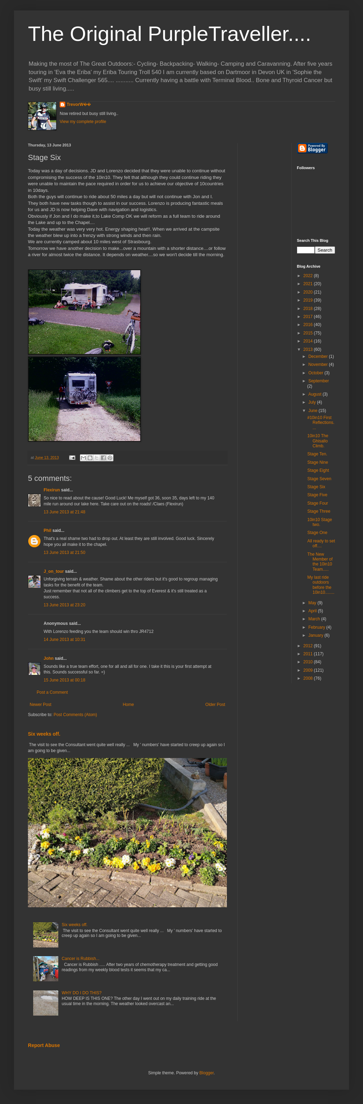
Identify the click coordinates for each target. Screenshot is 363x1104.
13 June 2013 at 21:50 (64, 552)
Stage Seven (319, 478)
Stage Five (317, 494)
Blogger (206, 1072)
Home (128, 704)
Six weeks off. (44, 734)
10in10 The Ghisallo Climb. (317, 440)
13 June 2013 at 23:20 (64, 604)
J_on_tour (54, 571)
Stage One (317, 532)
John (49, 658)
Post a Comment (52, 692)
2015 (308, 333)
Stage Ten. (317, 454)
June (313, 410)
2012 (308, 645)
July (312, 402)
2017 (308, 316)
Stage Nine (317, 462)
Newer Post (40, 704)
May (312, 602)
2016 (308, 324)
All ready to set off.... (321, 543)
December (318, 356)
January (316, 635)
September (318, 380)
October (316, 372)
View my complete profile (83, 121)
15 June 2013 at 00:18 (64, 680)
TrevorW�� (79, 104)
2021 (308, 283)
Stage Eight (318, 470)
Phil (47, 530)
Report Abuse (44, 1045)
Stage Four (317, 503)
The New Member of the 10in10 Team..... (319, 562)
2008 (308, 678)
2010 (308, 661)
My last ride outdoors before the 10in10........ (320, 585)
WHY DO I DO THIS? (82, 992)
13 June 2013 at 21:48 (64, 512)
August (315, 394)
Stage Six (316, 486)
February (317, 627)
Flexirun (52, 490)
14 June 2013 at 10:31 (64, 639)
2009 (308, 670)
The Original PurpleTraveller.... (169, 33)
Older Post (215, 704)
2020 (308, 292)
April (313, 610)
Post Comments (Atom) (75, 714)
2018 (308, 308)
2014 (308, 341)
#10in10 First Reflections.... (320, 422)
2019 (308, 300)
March (314, 618)
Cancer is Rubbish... (80, 958)
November (318, 364)
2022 (308, 275)
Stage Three (318, 511)
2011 (308, 653)
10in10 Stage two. (319, 522)
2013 (308, 349)
